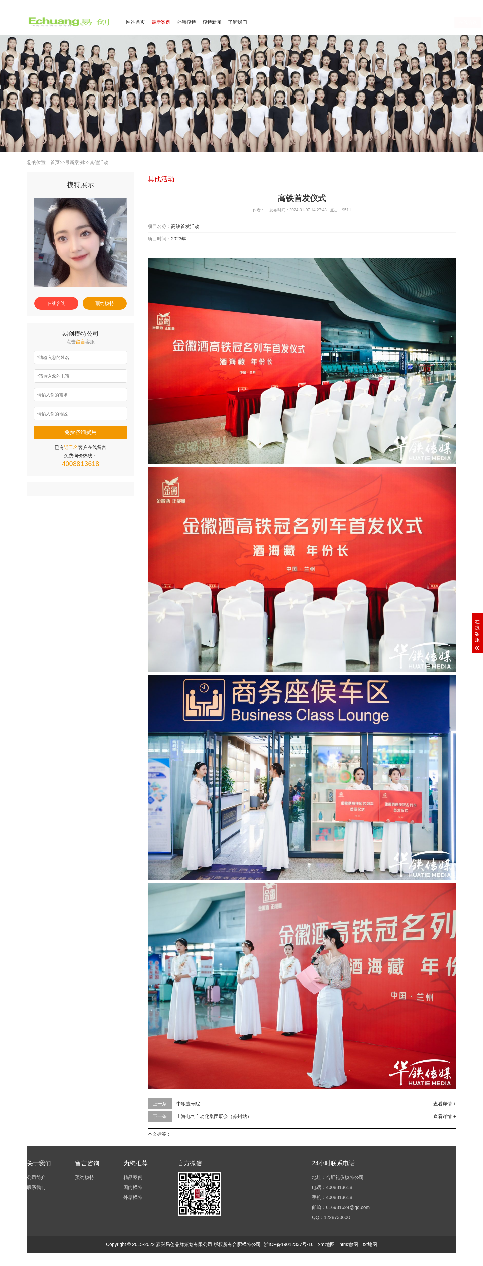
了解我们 (237, 22)
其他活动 (99, 162)
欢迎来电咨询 (444, 4)
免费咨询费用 (80, 432)
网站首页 (135, 22)
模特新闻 (212, 22)
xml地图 (326, 1244)
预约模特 (104, 303)
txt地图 (370, 1244)
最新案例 (161, 22)
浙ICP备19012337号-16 (289, 1244)
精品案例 (132, 1177)
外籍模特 (186, 22)
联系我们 (415, 4)
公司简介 (390, 4)
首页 (55, 162)
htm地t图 (348, 1244)
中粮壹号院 (188, 1103)
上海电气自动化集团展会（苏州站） (214, 1116)
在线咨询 (390, 22)
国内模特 (132, 1187)
